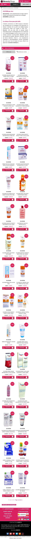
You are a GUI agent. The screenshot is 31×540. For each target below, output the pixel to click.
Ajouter (8, 81)
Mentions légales (3, 536)
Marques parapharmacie (8, 8)
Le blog (20, 534)
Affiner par (8, 51)
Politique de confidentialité (13, 536)
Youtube (11, 534)
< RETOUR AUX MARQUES (9, 504)
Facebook (8, 534)
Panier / (15, 4)
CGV (20, 536)
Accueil (1, 7)
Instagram (23, 534)
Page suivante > (19, 500)
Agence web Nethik (17, 538)
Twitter (17, 534)
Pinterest (14, 534)
